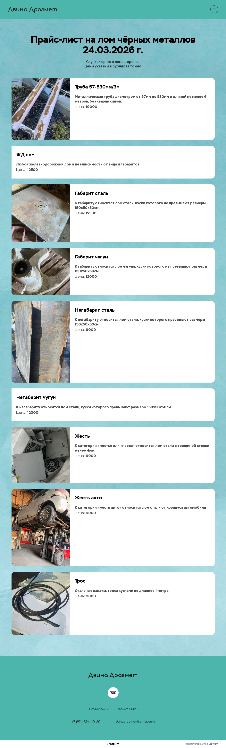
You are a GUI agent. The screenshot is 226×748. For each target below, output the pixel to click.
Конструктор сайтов (201, 744)
